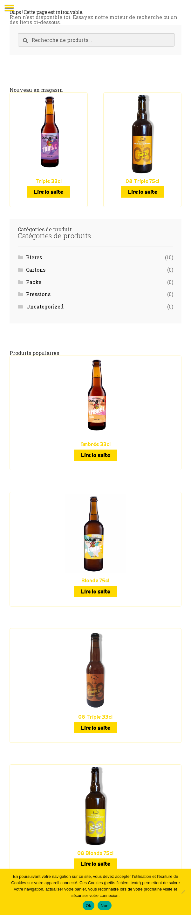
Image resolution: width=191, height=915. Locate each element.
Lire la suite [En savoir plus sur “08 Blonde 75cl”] (95, 864)
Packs (33, 282)
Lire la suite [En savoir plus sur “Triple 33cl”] (48, 192)
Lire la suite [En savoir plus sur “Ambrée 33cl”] (95, 455)
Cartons (35, 269)
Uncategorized (45, 306)
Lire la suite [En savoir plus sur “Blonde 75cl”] (95, 591)
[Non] (183, 892)
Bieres (34, 257)
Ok (88, 905)
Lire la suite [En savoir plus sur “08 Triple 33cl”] (95, 728)
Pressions (38, 294)
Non (105, 905)
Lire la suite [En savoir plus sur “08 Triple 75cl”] (142, 192)
